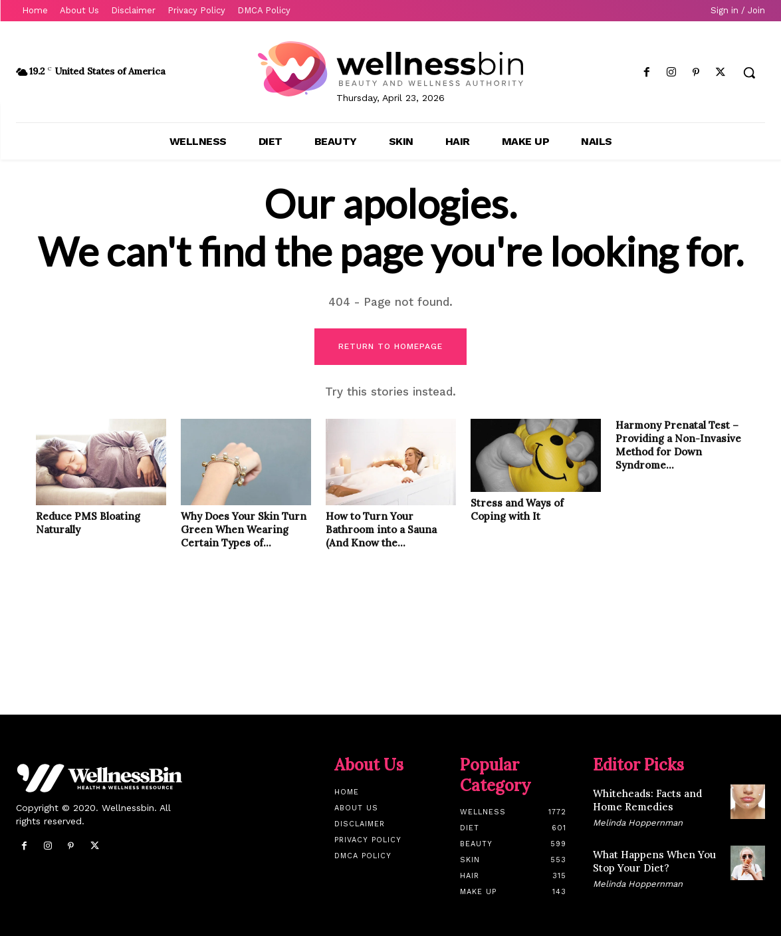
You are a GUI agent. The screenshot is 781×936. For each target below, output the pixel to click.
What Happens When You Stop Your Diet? (654, 861)
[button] (749, 72)
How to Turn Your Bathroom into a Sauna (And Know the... (381, 529)
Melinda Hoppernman (638, 823)
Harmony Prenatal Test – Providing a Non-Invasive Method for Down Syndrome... (678, 445)
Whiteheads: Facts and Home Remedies (647, 800)
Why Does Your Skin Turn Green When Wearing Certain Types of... (243, 529)
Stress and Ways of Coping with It (517, 510)
